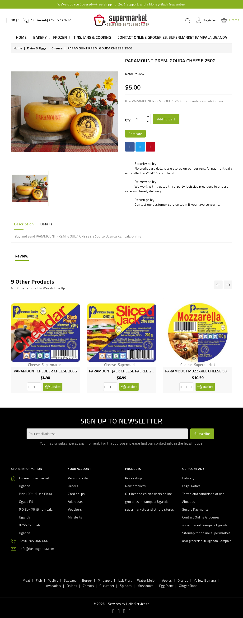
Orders (73, 486)
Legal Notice (191, 486)
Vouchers (75, 509)
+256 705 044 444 (33, 541)
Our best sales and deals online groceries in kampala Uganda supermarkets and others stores (149, 502)
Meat (26, 580)
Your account (79, 469)
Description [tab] (24, 224)
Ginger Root (188, 586)
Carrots (88, 586)
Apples (167, 580)
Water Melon (147, 580)
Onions (72, 586)
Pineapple (105, 580)
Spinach (126, 586)
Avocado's (53, 586)
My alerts (75, 517)
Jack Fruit (125, 580)
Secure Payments (195, 509)
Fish (39, 580)
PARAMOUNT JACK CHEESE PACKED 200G (123, 371)
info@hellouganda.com (37, 549)
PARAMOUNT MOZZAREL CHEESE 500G (198, 371)
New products (135, 486)
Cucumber (106, 586)
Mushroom (145, 586)
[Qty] (139, 119)
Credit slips (76, 494)
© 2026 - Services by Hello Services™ (122, 603)
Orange (183, 580)
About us (188, 502)
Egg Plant (166, 586)
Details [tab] (46, 224)
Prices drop (133, 478)
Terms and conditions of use (203, 494)
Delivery (188, 478)
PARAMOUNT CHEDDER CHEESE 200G (45, 371)
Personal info (78, 478)
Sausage (70, 580)
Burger (87, 580)
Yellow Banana (205, 580)
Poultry (53, 580)
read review (135, 73)
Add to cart (166, 119)
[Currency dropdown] (14, 20)
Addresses (76, 502)
